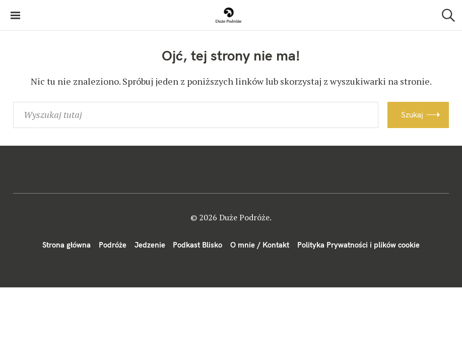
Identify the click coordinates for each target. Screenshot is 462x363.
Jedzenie (150, 245)
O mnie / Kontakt (259, 245)
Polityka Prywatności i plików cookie (358, 245)
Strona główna (66, 245)
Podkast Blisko (197, 245)
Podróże (112, 245)
